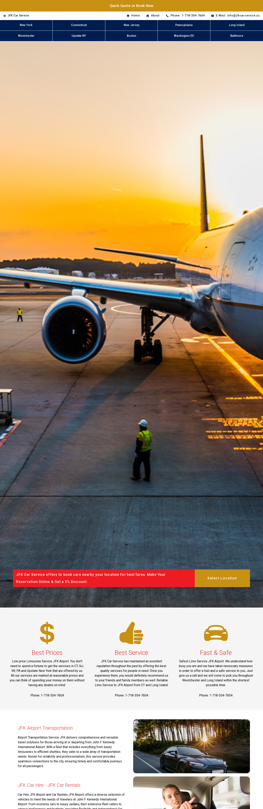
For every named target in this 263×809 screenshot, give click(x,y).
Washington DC (184, 36)
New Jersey (131, 25)
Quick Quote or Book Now (131, 5)
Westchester (26, 36)
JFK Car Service (18, 15)
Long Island (237, 25)
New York (26, 25)
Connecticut (79, 25)
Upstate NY (79, 36)
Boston (131, 36)
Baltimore (236, 36)
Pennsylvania (184, 25)
